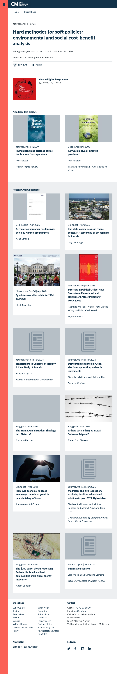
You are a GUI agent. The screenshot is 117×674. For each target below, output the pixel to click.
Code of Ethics (44, 624)
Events (16, 617)
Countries (42, 610)
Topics (16, 610)
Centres (16, 620)
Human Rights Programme (53, 79)
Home (16, 11)
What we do (44, 607)
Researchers (18, 614)
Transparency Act (46, 627)
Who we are (19, 607)
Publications (30, 11)
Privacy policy (44, 620)
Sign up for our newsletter (25, 646)
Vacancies (42, 617)
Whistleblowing (20, 624)
